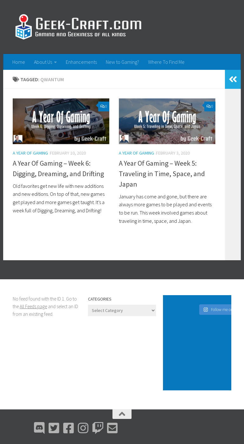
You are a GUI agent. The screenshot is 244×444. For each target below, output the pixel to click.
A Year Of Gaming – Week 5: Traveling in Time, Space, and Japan (162, 174)
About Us (43, 62)
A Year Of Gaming (30, 153)
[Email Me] (112, 428)
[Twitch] (98, 428)
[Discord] (39, 428)
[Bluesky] (54, 428)
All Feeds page (33, 306)
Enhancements (81, 62)
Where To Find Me (166, 62)
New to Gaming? (122, 62)
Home (18, 62)
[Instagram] (83, 428)
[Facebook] (69, 428)
